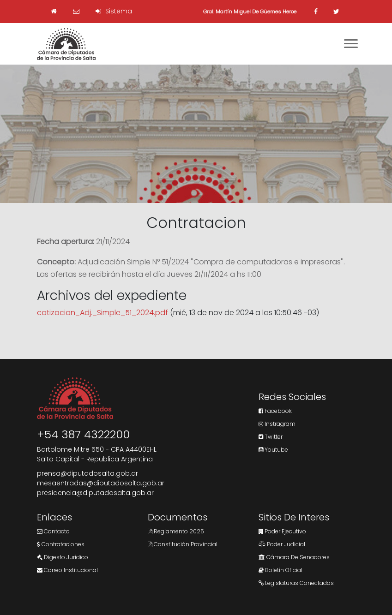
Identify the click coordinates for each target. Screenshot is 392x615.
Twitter (271, 437)
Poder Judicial (282, 544)
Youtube (273, 450)
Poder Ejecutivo (282, 531)
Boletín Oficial (280, 570)
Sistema (114, 11)
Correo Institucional (67, 570)
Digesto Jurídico (62, 557)
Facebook (275, 411)
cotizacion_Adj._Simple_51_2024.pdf (102, 312)
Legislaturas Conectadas (296, 583)
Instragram (277, 424)
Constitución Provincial (182, 544)
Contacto (53, 531)
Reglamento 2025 (176, 531)
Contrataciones (60, 544)
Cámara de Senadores (294, 557)
